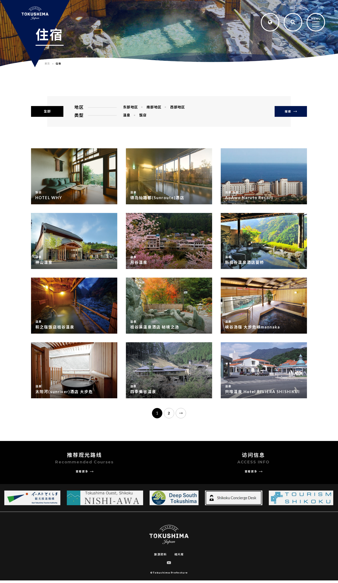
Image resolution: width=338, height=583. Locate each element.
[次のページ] (184, 414)
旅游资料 (160, 557)
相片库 (179, 557)
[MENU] (316, 22)
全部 (47, 111)
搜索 (291, 111)
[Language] (270, 22)
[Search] (293, 22)
